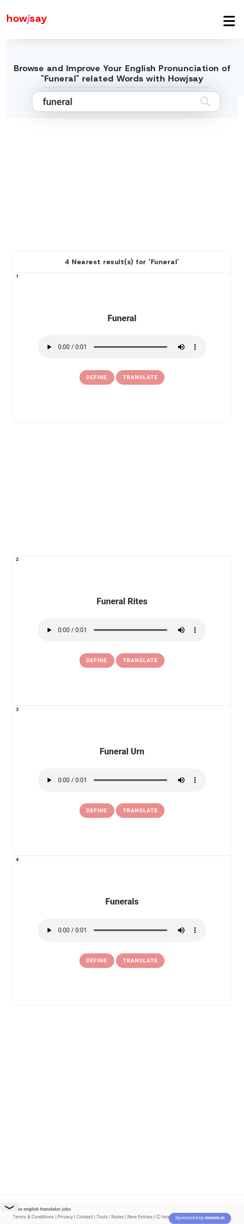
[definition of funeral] (96, 377)
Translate (140, 377)
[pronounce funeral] (122, 347)
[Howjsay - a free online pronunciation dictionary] (23, 19)
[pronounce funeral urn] (122, 780)
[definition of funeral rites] (96, 660)
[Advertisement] (122, 175)
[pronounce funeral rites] (122, 630)
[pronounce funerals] (122, 930)
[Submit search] (205, 101)
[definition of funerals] (96, 960)
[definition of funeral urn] (96, 810)
